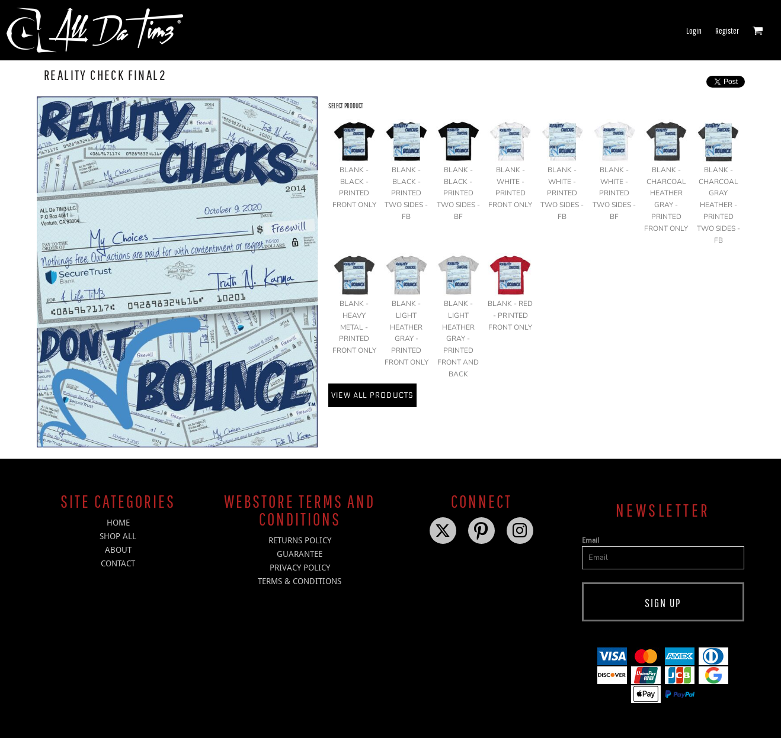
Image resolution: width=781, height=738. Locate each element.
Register (727, 30)
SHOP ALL (118, 536)
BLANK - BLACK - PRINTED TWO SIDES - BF (458, 193)
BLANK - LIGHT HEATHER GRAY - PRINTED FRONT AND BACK (458, 339)
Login (694, 30)
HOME (118, 522)
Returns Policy (299, 540)
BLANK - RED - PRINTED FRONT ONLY (510, 315)
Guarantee (299, 554)
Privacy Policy (300, 567)
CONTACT (118, 563)
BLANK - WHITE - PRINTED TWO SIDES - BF (614, 193)
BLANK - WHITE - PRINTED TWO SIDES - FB (562, 193)
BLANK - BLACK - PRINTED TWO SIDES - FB (406, 193)
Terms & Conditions (299, 581)
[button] (758, 30)
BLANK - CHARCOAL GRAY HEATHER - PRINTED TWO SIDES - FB (718, 205)
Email (590, 540)
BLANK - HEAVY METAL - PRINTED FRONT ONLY (354, 327)
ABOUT (118, 550)
